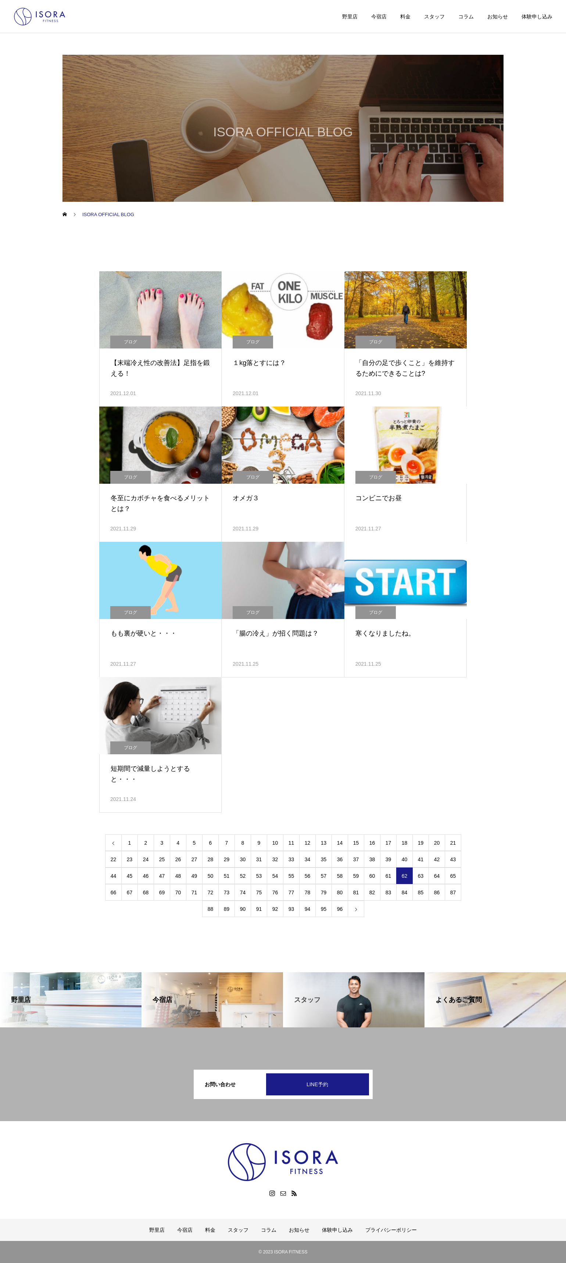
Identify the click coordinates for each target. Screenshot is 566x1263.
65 (453, 876)
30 (243, 859)
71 (194, 892)
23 (130, 859)
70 (178, 892)
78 (308, 892)
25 (162, 859)
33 (291, 859)
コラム (466, 16)
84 (405, 892)
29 (227, 859)
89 (227, 909)
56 (308, 876)
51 (227, 876)
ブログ (130, 341)
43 (453, 859)
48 (178, 876)
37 (356, 859)
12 (308, 843)
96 (340, 909)
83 (388, 892)
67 (130, 892)
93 (291, 909)
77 (291, 892)
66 (114, 892)
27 (194, 859)
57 (324, 876)
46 (146, 876)
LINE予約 (317, 1084)
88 (211, 909)
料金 (405, 16)
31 (259, 859)
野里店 (350, 16)
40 (405, 859)
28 (211, 859)
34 (308, 859)
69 (162, 892)
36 (340, 859)
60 (372, 876)
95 (324, 909)
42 (437, 859)
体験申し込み (537, 16)
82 (372, 892)
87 (453, 892)
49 (194, 876)
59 (356, 876)
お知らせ (497, 16)
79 (324, 892)
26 (178, 859)
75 (259, 892)
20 (437, 843)
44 (114, 876)
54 (275, 876)
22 (114, 859)
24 (146, 859)
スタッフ (434, 16)
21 (453, 843)
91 (259, 909)
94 (308, 909)
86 (437, 892)
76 (275, 892)
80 (340, 892)
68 (146, 892)
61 (388, 876)
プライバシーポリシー (391, 1230)
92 (275, 909)
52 (243, 876)
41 (421, 859)
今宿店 (379, 16)
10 (275, 843)
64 (437, 876)
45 (130, 876)
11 (291, 843)
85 (421, 892)
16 (372, 843)
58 (340, 876)
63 (421, 876)
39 (388, 859)
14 (340, 843)
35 (324, 859)
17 (388, 843)
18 (405, 843)
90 (243, 909)
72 (211, 892)
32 (275, 859)
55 (291, 876)
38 (372, 859)
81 (356, 892)
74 (243, 892)
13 (324, 843)
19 (421, 843)
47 (162, 876)
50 (211, 876)
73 (227, 892)
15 (356, 843)
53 (259, 876)
